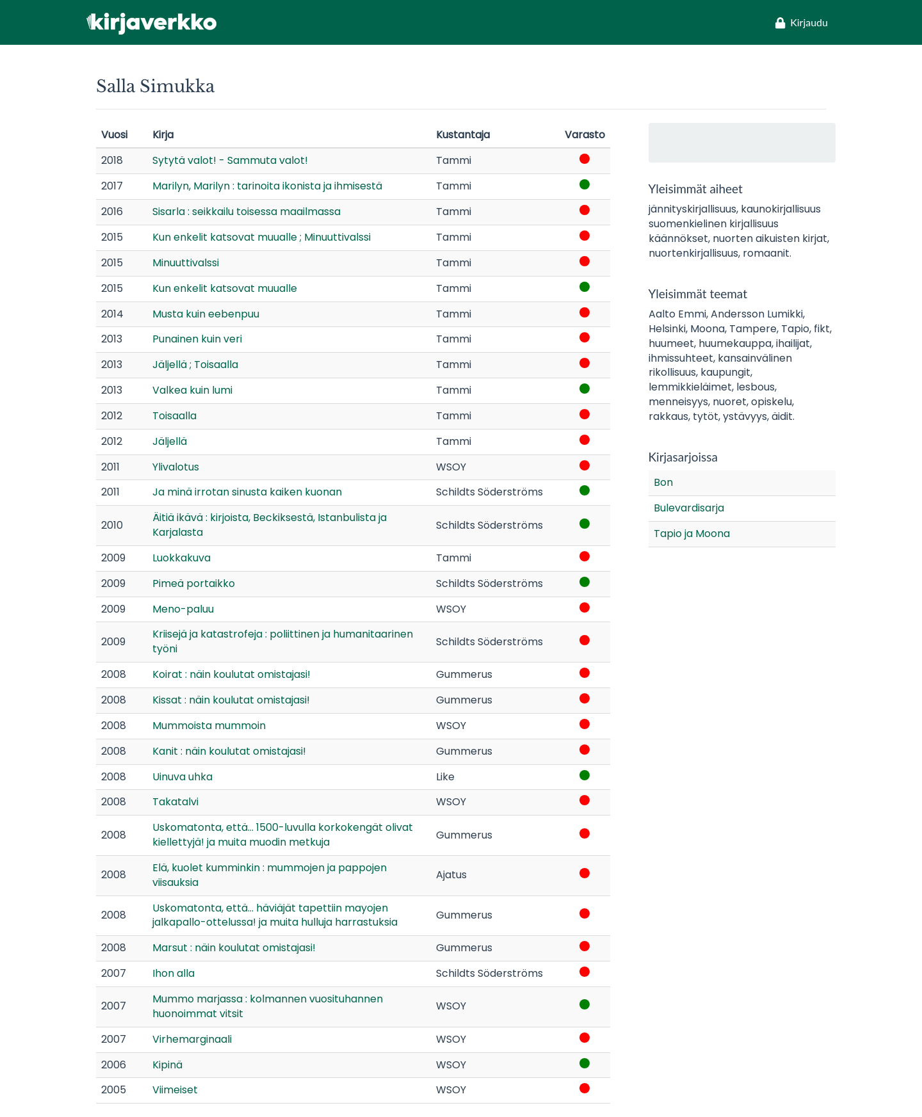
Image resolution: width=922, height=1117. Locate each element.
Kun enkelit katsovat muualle (224, 288)
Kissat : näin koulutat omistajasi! (231, 700)
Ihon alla (173, 973)
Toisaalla (174, 415)
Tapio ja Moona (692, 533)
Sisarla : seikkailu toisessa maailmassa (246, 211)
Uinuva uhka (182, 776)
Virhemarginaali (192, 1039)
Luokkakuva (181, 557)
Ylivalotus (175, 467)
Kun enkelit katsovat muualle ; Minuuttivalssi (261, 237)
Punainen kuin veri (197, 339)
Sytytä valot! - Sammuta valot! (230, 160)
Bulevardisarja (689, 508)
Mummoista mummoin (209, 725)
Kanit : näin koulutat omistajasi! (229, 751)
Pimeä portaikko (193, 583)
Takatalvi (175, 801)
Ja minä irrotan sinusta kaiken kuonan (247, 492)
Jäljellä (169, 441)
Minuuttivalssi (185, 262)
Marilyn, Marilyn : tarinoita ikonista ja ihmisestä (267, 186)
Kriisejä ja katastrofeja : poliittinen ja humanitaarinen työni (282, 641)
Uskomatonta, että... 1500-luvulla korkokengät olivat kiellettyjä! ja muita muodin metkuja (282, 834)
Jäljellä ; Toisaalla (195, 364)
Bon (663, 482)
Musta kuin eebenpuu (205, 314)
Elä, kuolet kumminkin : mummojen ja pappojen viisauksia (269, 875)
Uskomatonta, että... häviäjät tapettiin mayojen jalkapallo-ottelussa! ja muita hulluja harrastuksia (275, 915)
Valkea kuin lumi (192, 390)
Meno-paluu (183, 609)
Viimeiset (175, 1089)
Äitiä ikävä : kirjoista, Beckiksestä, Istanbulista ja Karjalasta (269, 525)
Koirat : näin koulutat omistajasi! (231, 674)
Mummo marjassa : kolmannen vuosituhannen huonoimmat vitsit (267, 1006)
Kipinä (167, 1064)
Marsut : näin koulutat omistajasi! (234, 947)
